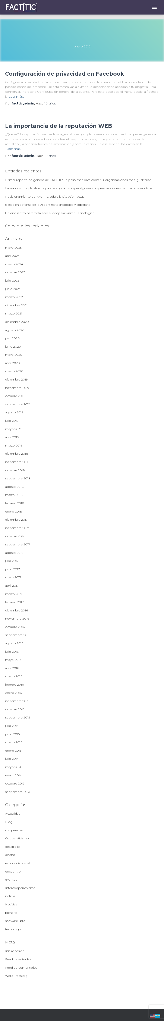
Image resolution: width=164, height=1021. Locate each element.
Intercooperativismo (20, 888)
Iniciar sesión (14, 951)
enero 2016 (13, 693)
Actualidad (12, 813)
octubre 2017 (15, 536)
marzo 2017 (13, 594)
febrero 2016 (14, 684)
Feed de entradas (18, 959)
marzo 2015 (13, 742)
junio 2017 (12, 569)
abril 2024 (12, 256)
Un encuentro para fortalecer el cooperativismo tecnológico (50, 213)
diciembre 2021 (16, 305)
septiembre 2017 (17, 544)
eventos (11, 879)
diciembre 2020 (17, 322)
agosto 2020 (14, 330)
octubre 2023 (15, 272)
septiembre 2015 (17, 717)
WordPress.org (16, 976)
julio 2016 (12, 652)
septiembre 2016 (17, 635)
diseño (10, 855)
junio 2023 (12, 289)
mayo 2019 (13, 429)
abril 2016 (12, 668)
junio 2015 (12, 734)
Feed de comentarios (21, 968)
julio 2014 (12, 759)
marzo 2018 (14, 495)
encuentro (13, 871)
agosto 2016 (14, 643)
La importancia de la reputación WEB (58, 126)
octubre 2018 (15, 470)
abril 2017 (12, 586)
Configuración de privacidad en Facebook (64, 74)
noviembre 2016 (17, 618)
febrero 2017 (14, 602)
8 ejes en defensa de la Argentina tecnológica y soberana (47, 205)
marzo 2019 (13, 445)
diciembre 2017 (16, 520)
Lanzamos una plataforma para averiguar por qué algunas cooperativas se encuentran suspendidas (78, 188)
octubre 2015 (14, 709)
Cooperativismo (17, 838)
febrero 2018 (14, 503)
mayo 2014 (13, 767)
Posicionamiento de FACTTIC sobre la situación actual (45, 196)
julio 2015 (11, 726)
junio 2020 (13, 346)
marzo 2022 (14, 297)
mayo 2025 (13, 248)
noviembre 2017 (17, 528)
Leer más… (17, 96)
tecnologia (13, 929)
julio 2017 (12, 561)
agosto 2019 (14, 412)
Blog (8, 822)
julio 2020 (12, 338)
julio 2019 (12, 421)
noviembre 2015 (17, 701)
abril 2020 (12, 363)
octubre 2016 (15, 627)
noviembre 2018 (17, 462)
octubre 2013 (15, 783)
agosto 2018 (14, 487)
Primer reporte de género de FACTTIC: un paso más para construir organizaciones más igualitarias (78, 180)
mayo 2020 (13, 355)
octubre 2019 (15, 396)
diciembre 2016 (16, 610)
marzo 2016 (13, 676)
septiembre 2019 (17, 404)
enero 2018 (13, 511)
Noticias (11, 904)
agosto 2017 (14, 553)
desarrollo (12, 847)
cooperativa (14, 830)
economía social (17, 863)
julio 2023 (12, 280)
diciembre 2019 (16, 379)
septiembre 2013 (17, 792)
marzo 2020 (14, 371)
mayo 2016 (13, 660)
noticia (10, 896)
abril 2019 (12, 437)
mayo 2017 (13, 577)
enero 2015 (13, 750)
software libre (15, 921)
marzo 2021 (13, 313)
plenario (11, 913)
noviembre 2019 (17, 388)
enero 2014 (13, 775)
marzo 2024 (14, 264)
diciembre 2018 (16, 453)
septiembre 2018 (18, 478)
